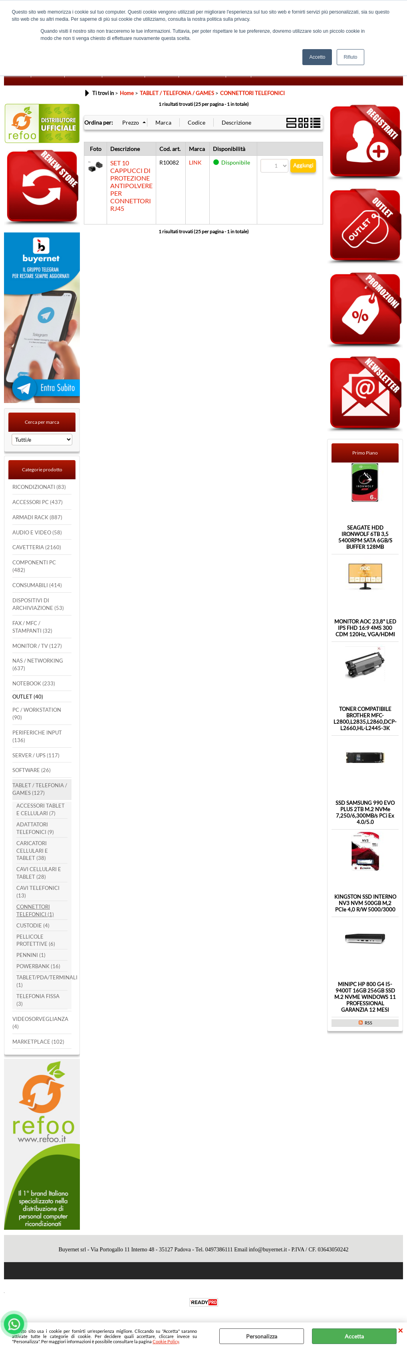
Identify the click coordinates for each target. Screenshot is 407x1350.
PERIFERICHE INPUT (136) (37, 736)
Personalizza (261, 1336)
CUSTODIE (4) (33, 926)
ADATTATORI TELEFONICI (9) (35, 828)
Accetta (354, 1336)
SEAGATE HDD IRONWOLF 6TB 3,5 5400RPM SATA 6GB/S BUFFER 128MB (365, 537)
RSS (368, 1022)
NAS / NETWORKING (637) (37, 664)
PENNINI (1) (31, 955)
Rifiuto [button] (350, 57)
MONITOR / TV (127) (37, 646)
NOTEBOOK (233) (33, 684)
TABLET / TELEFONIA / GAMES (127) (39, 789)
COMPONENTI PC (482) (34, 566)
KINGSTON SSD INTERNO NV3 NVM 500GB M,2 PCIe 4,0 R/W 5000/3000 (365, 903)
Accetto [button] (317, 57)
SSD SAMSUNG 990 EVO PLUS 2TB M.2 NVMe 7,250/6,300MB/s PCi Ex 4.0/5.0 (365, 812)
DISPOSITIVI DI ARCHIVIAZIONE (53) (38, 604)
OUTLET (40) (27, 697)
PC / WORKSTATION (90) (36, 714)
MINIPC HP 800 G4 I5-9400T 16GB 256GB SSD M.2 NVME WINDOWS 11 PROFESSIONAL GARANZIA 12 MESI (365, 997)
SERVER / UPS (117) (36, 755)
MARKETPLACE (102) (38, 1042)
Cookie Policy (166, 1341)
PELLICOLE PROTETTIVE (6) (35, 940)
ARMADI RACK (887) (37, 517)
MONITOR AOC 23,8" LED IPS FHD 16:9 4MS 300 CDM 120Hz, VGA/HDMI (365, 627)
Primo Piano (365, 453)
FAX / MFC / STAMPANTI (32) (32, 627)
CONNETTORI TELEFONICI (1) (35, 910)
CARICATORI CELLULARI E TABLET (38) (32, 851)
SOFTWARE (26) (31, 770)
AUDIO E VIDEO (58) (37, 533)
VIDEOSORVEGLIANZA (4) (40, 1023)
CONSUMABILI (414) (37, 585)
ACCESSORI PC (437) (37, 502)
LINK (195, 162)
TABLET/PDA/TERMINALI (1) (42, 981)
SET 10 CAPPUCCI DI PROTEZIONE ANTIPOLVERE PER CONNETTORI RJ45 (131, 185)
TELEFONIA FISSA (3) (38, 1000)
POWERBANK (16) (38, 966)
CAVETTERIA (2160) (36, 547)
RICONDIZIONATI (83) (39, 487)
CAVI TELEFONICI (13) (38, 892)
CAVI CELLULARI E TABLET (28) (38, 873)
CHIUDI (400, 1330)
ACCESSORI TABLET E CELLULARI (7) (40, 809)
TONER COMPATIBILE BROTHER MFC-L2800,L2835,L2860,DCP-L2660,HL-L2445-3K (365, 718)
